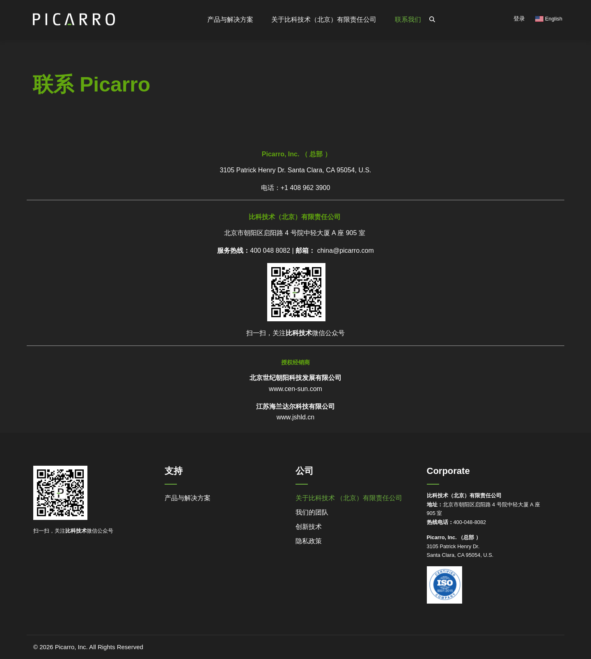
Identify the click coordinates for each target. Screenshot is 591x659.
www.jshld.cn (295, 417)
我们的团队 (312, 512)
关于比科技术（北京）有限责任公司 (323, 19)
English (548, 19)
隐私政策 (309, 541)
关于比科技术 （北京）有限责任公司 (349, 497)
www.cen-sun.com (295, 388)
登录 (519, 18)
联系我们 (408, 19)
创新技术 (309, 526)
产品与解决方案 (188, 497)
